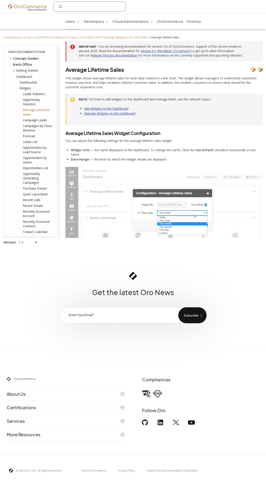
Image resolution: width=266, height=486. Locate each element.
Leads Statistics (34, 94)
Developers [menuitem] (94, 21)
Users (29, 37)
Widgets (24, 88)
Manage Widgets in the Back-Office (126, 37)
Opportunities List (35, 168)
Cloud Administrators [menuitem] (130, 21)
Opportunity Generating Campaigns (31, 178)
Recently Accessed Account (36, 213)
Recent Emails (33, 206)
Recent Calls (31, 200)
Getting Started (26, 70)
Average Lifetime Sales (36, 112)
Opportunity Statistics (31, 102)
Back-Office (43, 37)
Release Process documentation (114, 55)
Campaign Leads (35, 120)
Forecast (29, 136)
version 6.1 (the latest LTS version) (165, 51)
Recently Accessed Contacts (36, 223)
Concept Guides (24, 58)
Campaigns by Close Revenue (37, 128)
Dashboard (23, 76)
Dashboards (28, 82)
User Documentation (26, 52)
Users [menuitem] (70, 21)
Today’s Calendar (35, 232)
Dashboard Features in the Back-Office (77, 37)
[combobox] (89, 6)
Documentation (13, 37)
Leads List (30, 142)
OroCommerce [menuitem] (170, 21)
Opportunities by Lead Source (35, 149)
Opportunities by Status (35, 160)
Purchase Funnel (35, 188)
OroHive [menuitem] (194, 21)
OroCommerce (25, 379)
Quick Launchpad (35, 194)
